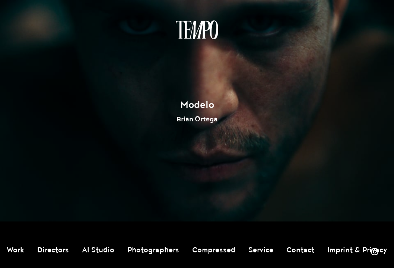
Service (260, 250)
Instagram (374, 251)
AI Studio (98, 250)
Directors (53, 250)
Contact (300, 250)
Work (15, 250)
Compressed (213, 250)
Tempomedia (197, 29)
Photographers (153, 250)
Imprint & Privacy (357, 250)
